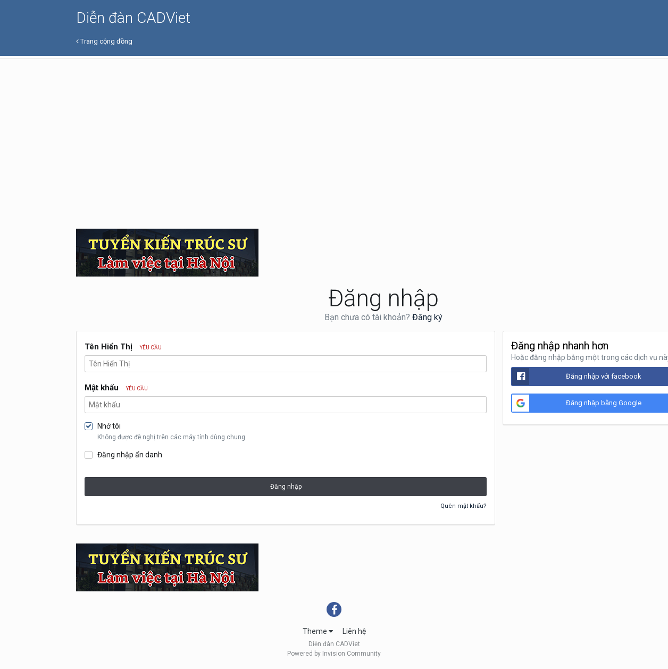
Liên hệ (354, 631)
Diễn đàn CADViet (133, 18)
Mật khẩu (116, 387)
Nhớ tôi (109, 426)
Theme (318, 631)
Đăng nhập (286, 486)
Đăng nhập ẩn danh (129, 454)
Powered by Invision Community (334, 653)
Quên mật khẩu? (463, 506)
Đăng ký (427, 317)
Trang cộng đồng (104, 41)
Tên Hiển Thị (123, 347)
